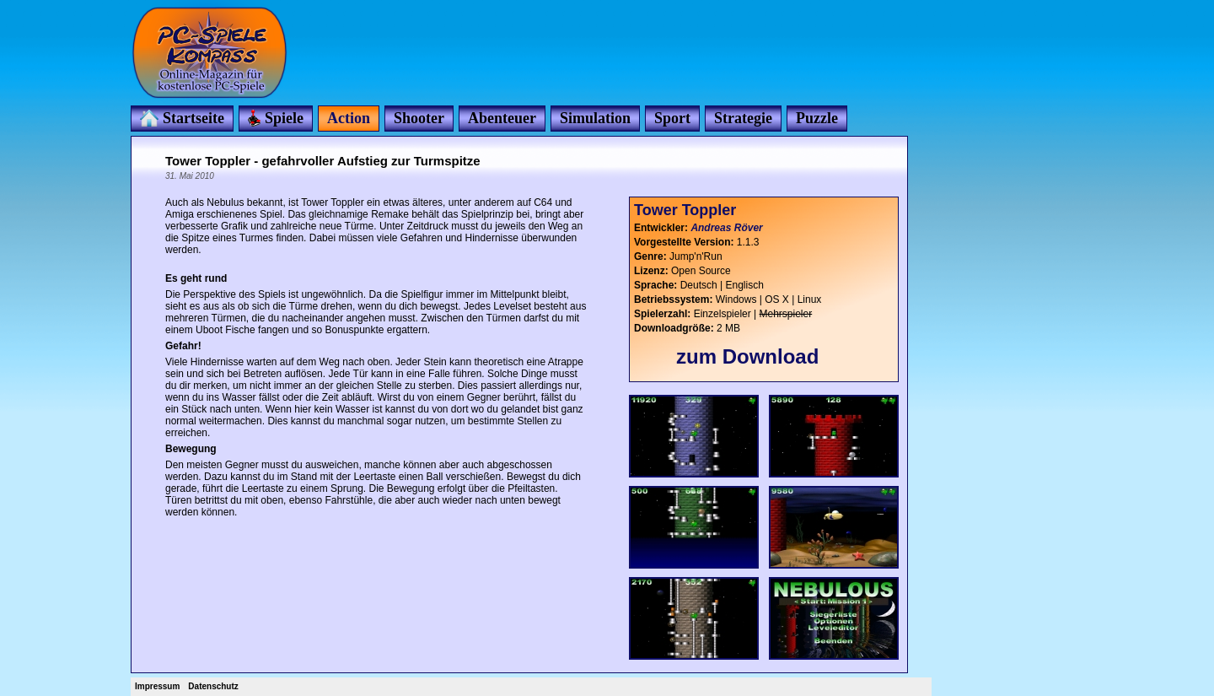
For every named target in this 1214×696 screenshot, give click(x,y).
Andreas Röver (726, 228)
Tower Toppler (685, 210)
